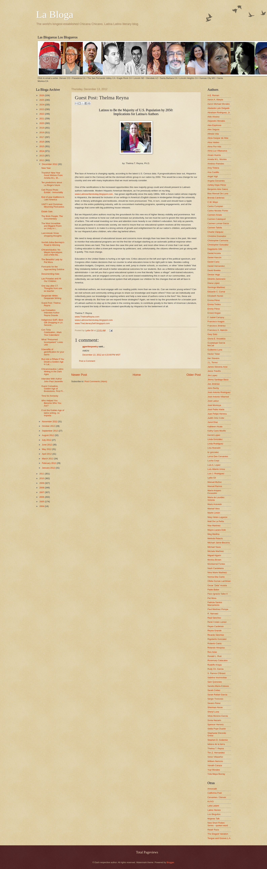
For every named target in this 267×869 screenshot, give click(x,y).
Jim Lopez (212, 375)
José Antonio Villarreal (218, 396)
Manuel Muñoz (214, 482)
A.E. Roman (213, 95)
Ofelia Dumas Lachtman (219, 581)
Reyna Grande (214, 630)
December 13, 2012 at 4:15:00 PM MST (101, 354)
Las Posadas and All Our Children (51, 279)
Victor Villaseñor (215, 757)
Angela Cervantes (216, 181)
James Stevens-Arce (217, 367)
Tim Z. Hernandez (216, 752)
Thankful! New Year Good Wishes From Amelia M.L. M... (52, 175)
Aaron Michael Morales (218, 104)
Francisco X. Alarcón (217, 330)
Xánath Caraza (214, 765)
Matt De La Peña (215, 521)
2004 (42, 506)
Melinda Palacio (215, 538)
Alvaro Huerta (214, 155)
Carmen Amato (214, 215)
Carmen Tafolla (214, 227)
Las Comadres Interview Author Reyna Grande (50, 313)
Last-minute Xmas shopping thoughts (51, 234)
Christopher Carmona (217, 240)
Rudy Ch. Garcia (215, 669)
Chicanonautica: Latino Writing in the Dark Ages (52, 371)
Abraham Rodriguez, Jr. (218, 112)
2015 (42, 146)
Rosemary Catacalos (217, 660)
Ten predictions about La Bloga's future (51, 183)
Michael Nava (214, 547)
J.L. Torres (212, 362)
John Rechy (213, 388)
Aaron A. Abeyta (215, 99)
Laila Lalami (213, 805)
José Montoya (214, 405)
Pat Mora (211, 598)
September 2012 (50, 430)
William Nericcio (215, 761)
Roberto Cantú (214, 643)
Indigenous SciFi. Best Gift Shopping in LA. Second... (52, 322)
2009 (42, 483)
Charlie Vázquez (215, 232)
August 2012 (48, 435)
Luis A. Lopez (213, 465)
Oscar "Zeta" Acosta (217, 585)
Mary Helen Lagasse (217, 517)
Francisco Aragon (215, 321)
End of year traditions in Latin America (52, 198)
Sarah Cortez (213, 690)
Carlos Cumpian (215, 206)
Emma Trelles (214, 304)
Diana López (213, 283)
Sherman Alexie (215, 707)
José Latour (213, 401)
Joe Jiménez (213, 384)
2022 (42, 114)
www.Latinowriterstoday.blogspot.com (94, 194)
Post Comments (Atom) (96, 381)
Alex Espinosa (214, 125)
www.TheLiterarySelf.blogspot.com (92, 323)
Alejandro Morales (216, 121)
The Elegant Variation (217, 834)
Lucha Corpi (213, 460)
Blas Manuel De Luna (217, 193)
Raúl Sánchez (214, 618)
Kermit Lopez (213, 435)
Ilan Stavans (213, 358)
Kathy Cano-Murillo (216, 430)
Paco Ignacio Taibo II (217, 594)
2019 (42, 127)
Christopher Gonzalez (217, 244)
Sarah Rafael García (217, 694)
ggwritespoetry (90, 346)
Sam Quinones (214, 682)
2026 (42, 95)
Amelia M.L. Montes (217, 159)
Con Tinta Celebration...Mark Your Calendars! (51, 332)
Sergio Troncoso (215, 699)
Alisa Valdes (213, 142)
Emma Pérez (213, 300)
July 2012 (47, 440)
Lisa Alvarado (213, 448)
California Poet (214, 793)
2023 (42, 109)
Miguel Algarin (214, 555)
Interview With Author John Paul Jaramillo (52, 379)
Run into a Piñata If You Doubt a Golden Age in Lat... (52, 362)
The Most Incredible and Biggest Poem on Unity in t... (51, 226)
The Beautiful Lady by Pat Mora (51, 260)
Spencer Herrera (215, 724)
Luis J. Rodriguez (215, 473)
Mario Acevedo (214, 504)
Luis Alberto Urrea (216, 469)
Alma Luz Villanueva (217, 150)
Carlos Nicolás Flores (217, 210)
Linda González (214, 439)
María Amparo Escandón (214, 491)
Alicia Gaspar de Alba (217, 138)
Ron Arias (212, 652)
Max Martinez (213, 525)
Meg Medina (213, 534)
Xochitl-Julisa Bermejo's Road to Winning (52, 243)
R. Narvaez (212, 613)
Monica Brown (214, 559)
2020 (42, 123)
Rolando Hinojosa (216, 647)
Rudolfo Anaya (214, 664)
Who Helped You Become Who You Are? (51, 403)
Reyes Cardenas (215, 626)
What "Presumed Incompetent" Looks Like (52, 342)
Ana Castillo (213, 172)
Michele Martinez (215, 551)
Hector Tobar (213, 354)
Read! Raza (213, 829)
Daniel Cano (213, 262)
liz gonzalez (213, 452)
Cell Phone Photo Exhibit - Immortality (52, 191)
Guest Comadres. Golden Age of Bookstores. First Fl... (52, 389)
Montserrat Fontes (216, 564)
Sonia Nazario (214, 720)
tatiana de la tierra (216, 744)
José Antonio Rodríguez (219, 392)
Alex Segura (213, 129)
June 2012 (47, 444)
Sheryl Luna (213, 711)
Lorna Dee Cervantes (217, 456)
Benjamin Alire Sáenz (217, 189)
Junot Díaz (212, 422)
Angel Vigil (212, 176)
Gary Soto (212, 334)
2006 (42, 497)
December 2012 (50, 164)
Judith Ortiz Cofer (215, 418)
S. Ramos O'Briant (216, 673)
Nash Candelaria (215, 568)
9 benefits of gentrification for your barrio (52, 352)
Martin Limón (213, 513)
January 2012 (49, 468)
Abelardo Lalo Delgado (218, 108)
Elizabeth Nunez (215, 296)
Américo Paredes (215, 163)
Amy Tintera (213, 168)
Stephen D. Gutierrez (217, 740)
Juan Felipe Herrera (217, 414)
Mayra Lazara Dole (216, 530)
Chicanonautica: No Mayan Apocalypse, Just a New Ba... (52, 252)
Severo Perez (214, 703)
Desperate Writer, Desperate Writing (51, 296)
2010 (42, 478)
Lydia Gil (89, 330)
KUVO (210, 801)
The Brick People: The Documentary (52, 217)
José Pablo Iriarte (215, 409)
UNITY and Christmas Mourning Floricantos (52, 205)
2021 (42, 118)
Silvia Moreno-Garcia (217, 716)
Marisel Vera (213, 508)
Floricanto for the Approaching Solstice (52, 267)
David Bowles (214, 270)
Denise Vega (213, 274)
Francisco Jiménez (216, 325)
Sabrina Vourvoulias (217, 677)
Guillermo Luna (214, 349)
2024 (42, 104)
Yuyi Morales (213, 770)
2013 (42, 155)
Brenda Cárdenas (215, 197)
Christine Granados (216, 236)
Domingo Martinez (216, 287)
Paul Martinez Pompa (217, 609)
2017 (42, 137)
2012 (42, 160)
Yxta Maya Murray (216, 774)
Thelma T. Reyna (215, 748)
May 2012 (47, 449)
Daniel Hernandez (216, 266)
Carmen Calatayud (216, 219)
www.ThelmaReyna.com (87, 316)
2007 (42, 492)
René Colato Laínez (217, 622)
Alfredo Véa (213, 134)
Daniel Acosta (214, 253)
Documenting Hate (50, 274)
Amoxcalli (212, 788)
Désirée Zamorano (216, 279)
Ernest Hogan (214, 313)
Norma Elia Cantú (216, 577)
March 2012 (48, 458)
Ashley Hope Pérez (216, 185)
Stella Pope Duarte (216, 728)
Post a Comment (87, 361)
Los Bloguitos (213, 814)
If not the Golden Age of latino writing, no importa (52, 413)
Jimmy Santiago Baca (217, 379)
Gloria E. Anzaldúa (216, 338)
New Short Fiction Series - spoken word (217, 824)
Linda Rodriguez (215, 443)
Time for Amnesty (49, 396)
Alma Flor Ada (214, 146)
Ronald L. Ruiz (214, 656)
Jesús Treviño (214, 371)
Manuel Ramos (214, 486)
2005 (42, 501)
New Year (46, 168)
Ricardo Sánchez (215, 635)
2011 (42, 473)
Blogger (170, 862)
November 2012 (50, 421)
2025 (42, 100)
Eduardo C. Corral (216, 291)
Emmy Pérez (213, 309)
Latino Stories (214, 810)
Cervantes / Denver (216, 797)
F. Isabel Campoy (215, 317)
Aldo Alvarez (213, 116)
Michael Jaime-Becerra (218, 542)
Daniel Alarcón (214, 257)
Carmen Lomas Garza (218, 223)
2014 (42, 151)
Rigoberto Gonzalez (217, 639)
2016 (42, 141)
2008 (42, 487)
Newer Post (79, 374)
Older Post (193, 374)
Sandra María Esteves (218, 686)
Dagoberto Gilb (214, 249)
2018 (42, 132)
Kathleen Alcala (214, 426)
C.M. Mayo (212, 202)
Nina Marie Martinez (217, 572)
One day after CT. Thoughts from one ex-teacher (51, 288)
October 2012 (49, 426)
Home (137, 374)
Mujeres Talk (213, 818)
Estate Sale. (47, 211)
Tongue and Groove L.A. (219, 838)
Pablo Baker (213, 589)
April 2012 (47, 454)
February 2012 (49, 463)
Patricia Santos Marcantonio (214, 603)
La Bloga (54, 14)
